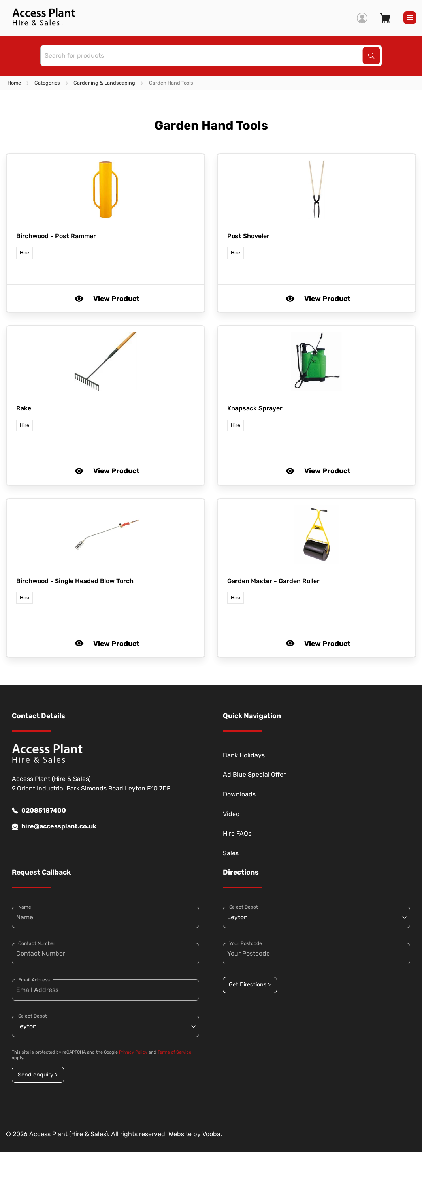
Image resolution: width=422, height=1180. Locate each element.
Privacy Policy (133, 1052)
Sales (231, 853)
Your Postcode (245, 943)
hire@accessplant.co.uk (54, 826)
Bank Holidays (244, 755)
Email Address (34, 979)
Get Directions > (250, 984)
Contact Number (36, 943)
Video (231, 814)
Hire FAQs (237, 833)
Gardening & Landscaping (104, 83)
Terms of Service (174, 1052)
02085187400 (39, 810)
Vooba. (212, 1134)
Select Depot (32, 1016)
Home (14, 83)
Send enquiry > (38, 1074)
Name (24, 907)
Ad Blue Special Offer (254, 774)
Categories (47, 83)
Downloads (239, 794)
